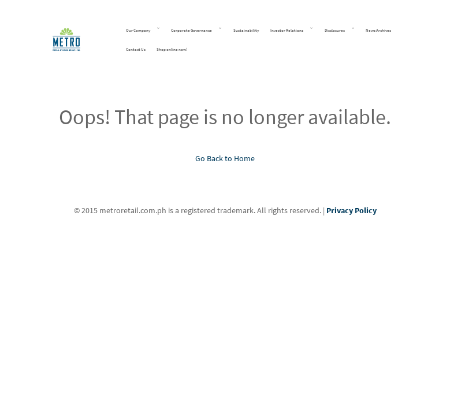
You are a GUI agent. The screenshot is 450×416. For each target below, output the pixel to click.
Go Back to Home (225, 158)
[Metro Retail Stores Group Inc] (66, 37)
